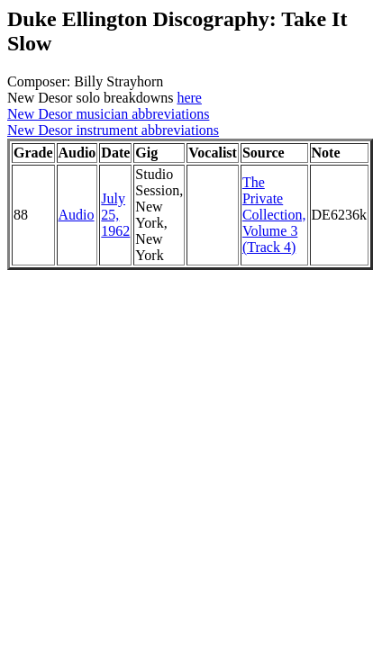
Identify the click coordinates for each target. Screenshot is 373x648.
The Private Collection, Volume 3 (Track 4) (274, 215)
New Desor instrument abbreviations (113, 130)
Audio (77, 214)
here (189, 97)
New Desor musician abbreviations (108, 114)
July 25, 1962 (115, 214)
